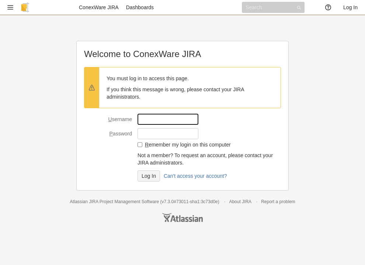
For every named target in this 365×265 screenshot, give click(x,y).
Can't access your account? (195, 176)
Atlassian (182, 217)
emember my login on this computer (188, 145)
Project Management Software (129, 201)
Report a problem (278, 201)
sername (120, 119)
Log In (350, 7)
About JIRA (240, 201)
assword (121, 134)
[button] (10, 7)
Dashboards (140, 7)
